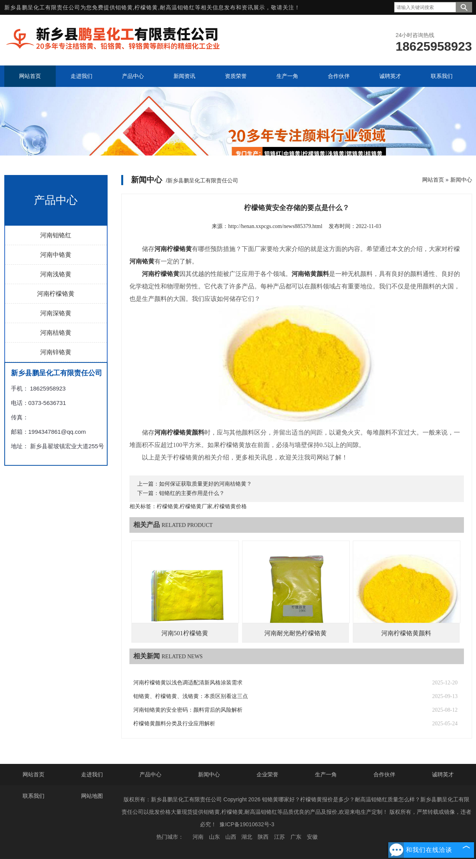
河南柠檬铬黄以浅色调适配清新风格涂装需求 (187, 683)
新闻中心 (461, 180)
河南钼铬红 (55, 235)
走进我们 (92, 774)
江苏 (279, 837)
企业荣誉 (267, 774)
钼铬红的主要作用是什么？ (192, 493)
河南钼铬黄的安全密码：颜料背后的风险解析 (187, 710)
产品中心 (150, 774)
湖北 (246, 837)
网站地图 (92, 796)
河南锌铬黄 (55, 352)
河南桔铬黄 (55, 332)
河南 (198, 837)
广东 (295, 837)
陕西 (263, 837)
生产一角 (326, 774)
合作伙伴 (384, 774)
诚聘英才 (443, 774)
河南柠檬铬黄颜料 (406, 633)
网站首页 (433, 180)
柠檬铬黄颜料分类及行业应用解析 (174, 723)
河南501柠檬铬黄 (184, 633)
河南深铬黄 (55, 313)
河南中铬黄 (55, 254)
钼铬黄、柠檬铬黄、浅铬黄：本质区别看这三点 (190, 696)
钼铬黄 (124, 7)
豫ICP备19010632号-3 (246, 824)
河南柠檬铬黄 (55, 293)
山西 (230, 837)
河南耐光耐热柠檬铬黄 (295, 633)
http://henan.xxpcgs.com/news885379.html (275, 226)
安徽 (312, 837)
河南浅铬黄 (55, 274)
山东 (214, 837)
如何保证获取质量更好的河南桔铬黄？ (205, 484)
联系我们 (33, 796)
